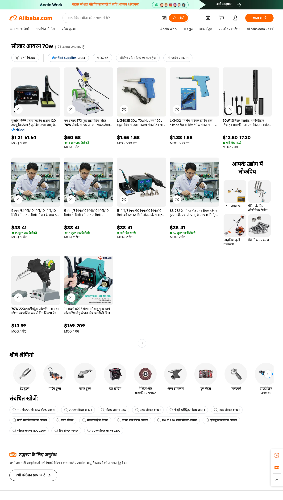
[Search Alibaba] (112, 18)
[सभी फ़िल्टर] (25, 58)
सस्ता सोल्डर (64, 420)
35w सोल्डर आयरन (148, 410)
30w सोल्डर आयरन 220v (103, 431)
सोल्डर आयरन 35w (113, 410)
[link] (277, 455)
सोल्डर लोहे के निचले (95, 420)
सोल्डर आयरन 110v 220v (29, 431)
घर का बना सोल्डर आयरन (132, 420)
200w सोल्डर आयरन (78, 410)
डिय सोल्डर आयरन (66, 431)
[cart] (222, 19)
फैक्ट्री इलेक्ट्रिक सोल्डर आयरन (187, 410)
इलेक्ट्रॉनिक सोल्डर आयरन (221, 420)
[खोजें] (178, 18)
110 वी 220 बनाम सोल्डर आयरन (177, 420)
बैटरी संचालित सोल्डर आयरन (29, 420)
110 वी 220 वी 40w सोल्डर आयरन (33, 410)
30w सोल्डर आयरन (227, 410)
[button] (164, 18)
